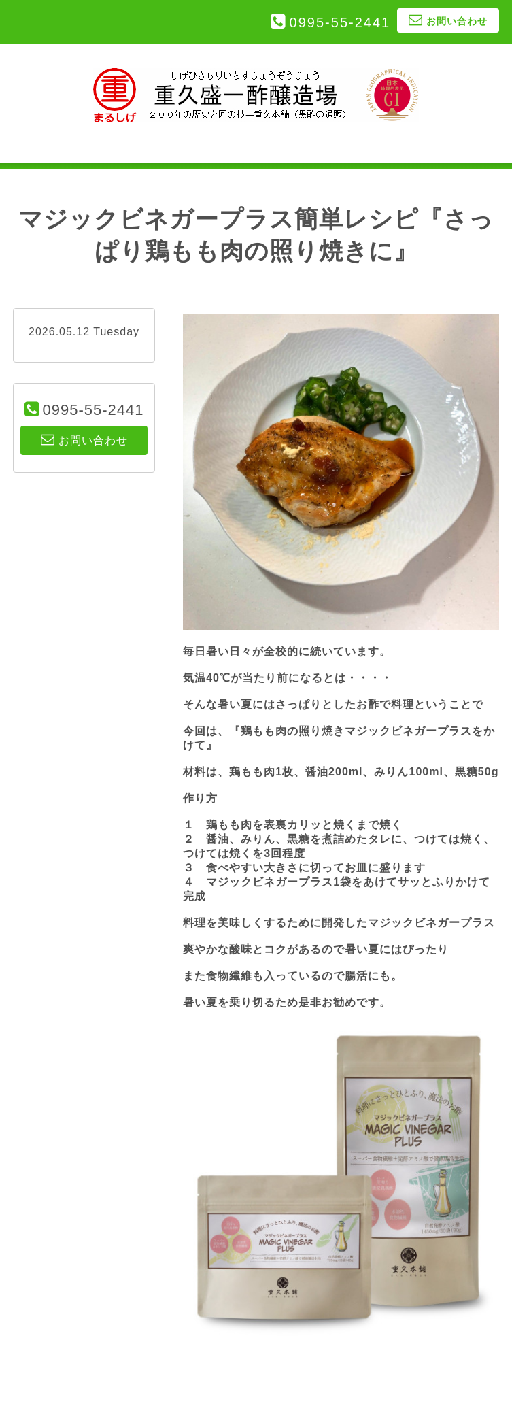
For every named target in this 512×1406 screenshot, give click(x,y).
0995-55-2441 (340, 22)
